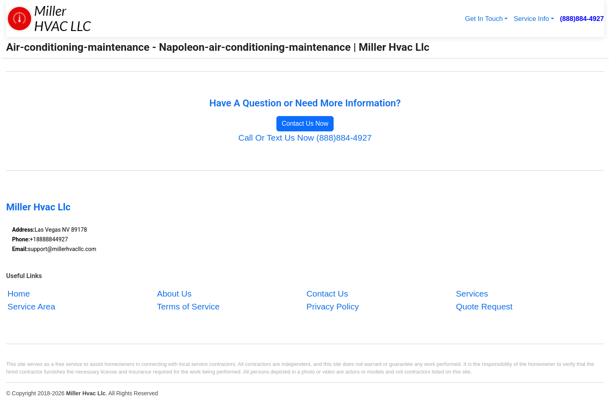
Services (472, 294)
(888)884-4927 (582, 19)
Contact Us (327, 294)
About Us (174, 294)
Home (19, 294)
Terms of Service (188, 306)
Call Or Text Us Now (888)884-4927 (305, 137)
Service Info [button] (531, 19)
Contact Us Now (305, 123)
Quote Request (484, 306)
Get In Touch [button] (484, 19)
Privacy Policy (332, 306)
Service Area (32, 306)
